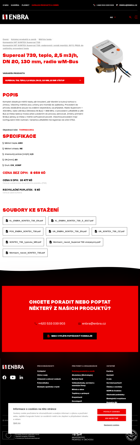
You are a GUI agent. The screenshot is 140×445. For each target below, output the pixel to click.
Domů (6, 39)
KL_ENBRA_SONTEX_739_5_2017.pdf (74, 220)
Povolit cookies (112, 412)
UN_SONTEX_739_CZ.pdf (112, 231)
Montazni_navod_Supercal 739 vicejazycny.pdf (77, 242)
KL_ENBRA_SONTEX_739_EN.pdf (26, 220)
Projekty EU (112, 402)
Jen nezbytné (111, 418)
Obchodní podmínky (116, 394)
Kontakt (110, 375)
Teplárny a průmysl (80, 393)
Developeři (77, 401)
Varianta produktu (14, 73)
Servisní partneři (114, 383)
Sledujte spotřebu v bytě (48, 387)
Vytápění (41, 371)
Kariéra (15, 5)
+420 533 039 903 (105, 5)
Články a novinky (114, 387)
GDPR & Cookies (114, 390)
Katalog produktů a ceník (45, 5)
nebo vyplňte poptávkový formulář (72, 336)
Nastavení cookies (111, 425)
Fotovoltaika (43, 383)
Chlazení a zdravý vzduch (49, 379)
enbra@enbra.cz (128, 5)
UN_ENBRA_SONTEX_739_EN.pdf (70, 231)
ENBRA (13, 367)
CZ (111, 17)
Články (25, 5)
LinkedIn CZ (21, 377)
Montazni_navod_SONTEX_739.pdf (27, 252)
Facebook (4, 377)
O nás (6, 5)
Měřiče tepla (45, 39)
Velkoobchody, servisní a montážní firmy (83, 384)
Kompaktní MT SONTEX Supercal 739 (21, 42)
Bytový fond (77, 379)
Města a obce (78, 389)
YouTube (13, 377)
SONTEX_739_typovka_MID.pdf (25, 242)
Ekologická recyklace (116, 398)
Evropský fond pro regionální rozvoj (21, 435)
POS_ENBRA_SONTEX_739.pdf (25, 231)
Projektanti (77, 397)
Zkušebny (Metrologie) (82, 375)
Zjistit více (17, 423)
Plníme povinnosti (131, 435)
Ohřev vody (42, 375)
